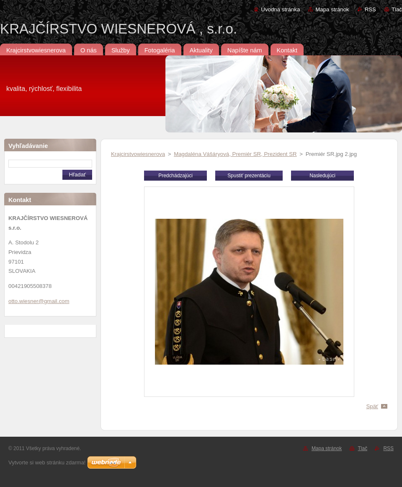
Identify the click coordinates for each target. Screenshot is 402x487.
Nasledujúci (322, 176)
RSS (370, 9)
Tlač (397, 9)
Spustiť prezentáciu (249, 176)
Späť (372, 406)
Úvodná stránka (280, 9)
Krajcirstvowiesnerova (138, 154)
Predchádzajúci (175, 176)
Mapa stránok (332, 9)
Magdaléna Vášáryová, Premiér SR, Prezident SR (235, 154)
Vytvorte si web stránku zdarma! (46, 462)
